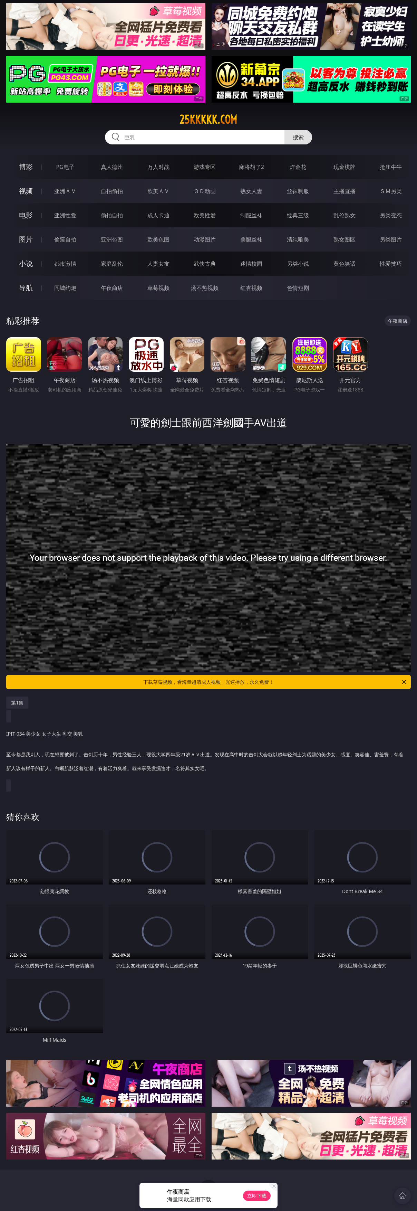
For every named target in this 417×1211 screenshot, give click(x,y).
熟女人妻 (251, 191)
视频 (26, 191)
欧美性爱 (205, 215)
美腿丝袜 (251, 239)
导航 (26, 287)
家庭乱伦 (112, 263)
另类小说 (298, 263)
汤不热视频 (205, 288)
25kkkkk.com (208, 119)
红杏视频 (251, 288)
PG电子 (65, 167)
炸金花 (298, 167)
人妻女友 (158, 263)
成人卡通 (158, 215)
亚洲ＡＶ (65, 191)
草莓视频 (158, 288)
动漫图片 (205, 239)
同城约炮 (65, 288)
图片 (26, 239)
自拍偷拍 (112, 191)
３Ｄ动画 (205, 191)
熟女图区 (344, 239)
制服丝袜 (251, 215)
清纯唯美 (298, 239)
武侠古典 (205, 263)
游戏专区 (205, 167)
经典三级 (298, 215)
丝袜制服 (298, 191)
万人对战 (158, 167)
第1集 (17, 702)
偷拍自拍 (112, 215)
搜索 (298, 137)
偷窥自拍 (65, 239)
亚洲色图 (112, 239)
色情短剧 (298, 288)
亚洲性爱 (65, 215)
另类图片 (391, 239)
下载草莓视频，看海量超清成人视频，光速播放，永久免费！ (275, 682)
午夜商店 (112, 288)
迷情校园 (251, 263)
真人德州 (112, 167)
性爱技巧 (391, 263)
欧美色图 (158, 239)
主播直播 (344, 191)
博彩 (26, 166)
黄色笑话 (344, 263)
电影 (26, 215)
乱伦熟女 (344, 215)
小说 (26, 263)
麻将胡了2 (251, 167)
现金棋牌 (344, 167)
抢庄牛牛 (391, 167)
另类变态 (391, 215)
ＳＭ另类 (391, 191)
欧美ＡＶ (158, 191)
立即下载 (256, 1195)
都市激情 (65, 263)
